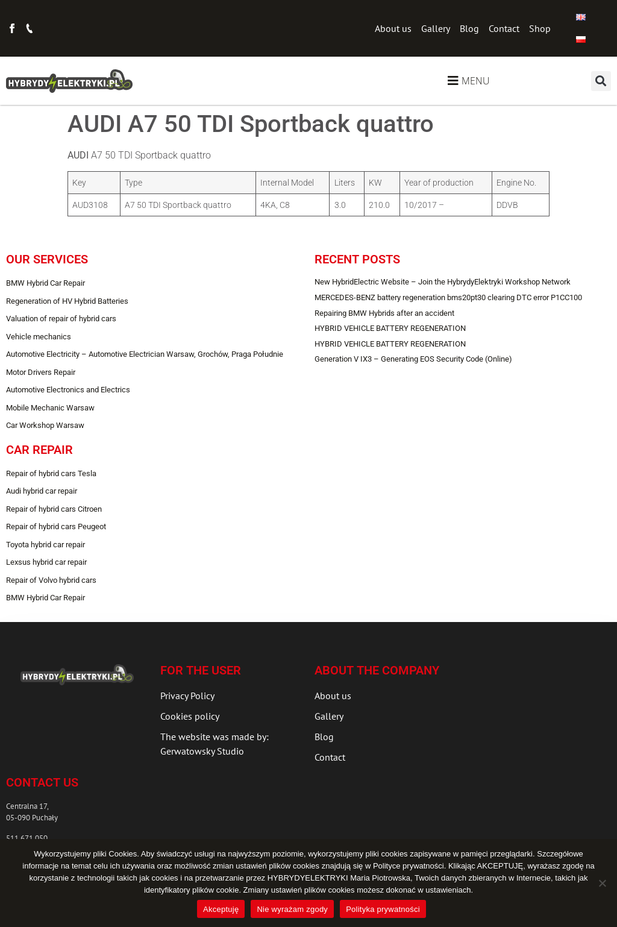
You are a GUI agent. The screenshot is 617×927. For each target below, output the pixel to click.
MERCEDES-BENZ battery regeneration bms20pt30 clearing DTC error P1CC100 (448, 297)
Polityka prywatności (383, 909)
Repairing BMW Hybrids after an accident (384, 313)
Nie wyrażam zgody (292, 909)
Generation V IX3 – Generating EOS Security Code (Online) (413, 358)
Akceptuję (221, 909)
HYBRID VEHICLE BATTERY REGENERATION (390, 328)
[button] (601, 81)
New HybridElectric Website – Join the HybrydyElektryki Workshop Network (443, 281)
